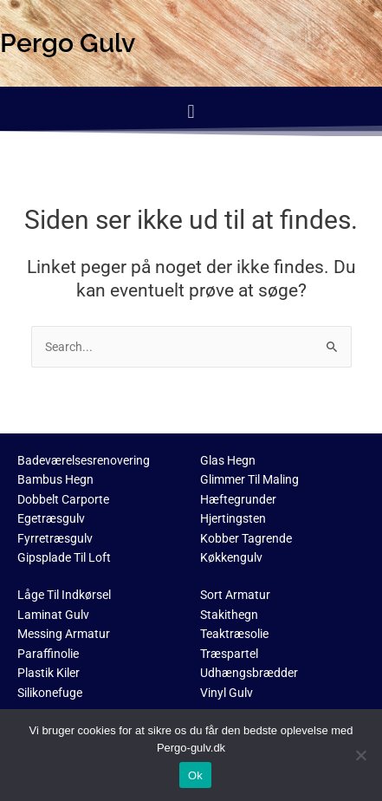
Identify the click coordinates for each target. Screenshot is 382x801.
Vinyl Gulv (226, 693)
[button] (191, 111)
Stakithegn (229, 615)
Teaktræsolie (234, 634)
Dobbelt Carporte (63, 499)
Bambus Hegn (55, 479)
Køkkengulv (231, 557)
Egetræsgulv (51, 518)
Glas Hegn (228, 460)
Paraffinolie (48, 654)
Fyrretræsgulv (55, 538)
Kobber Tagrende (246, 538)
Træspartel (229, 654)
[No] (360, 755)
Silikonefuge (49, 693)
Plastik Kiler (48, 673)
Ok (195, 775)
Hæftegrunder (238, 499)
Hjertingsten (233, 518)
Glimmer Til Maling (249, 479)
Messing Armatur (63, 634)
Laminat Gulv (53, 615)
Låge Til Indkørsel (64, 595)
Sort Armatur (235, 595)
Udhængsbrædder (249, 673)
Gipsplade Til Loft (64, 557)
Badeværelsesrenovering (83, 460)
